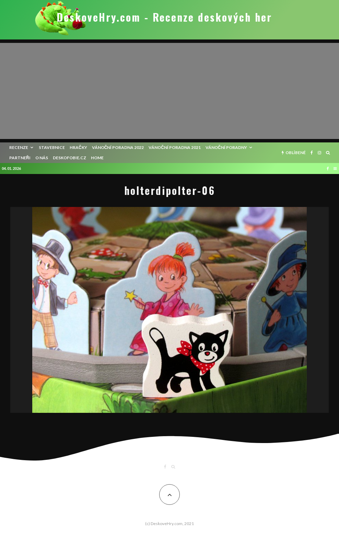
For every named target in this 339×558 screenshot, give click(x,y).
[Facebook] (311, 152)
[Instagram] (319, 152)
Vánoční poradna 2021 (175, 147)
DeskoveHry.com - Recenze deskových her (164, 17)
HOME (97, 157)
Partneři (20, 157)
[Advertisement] (169, 91)
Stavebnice (52, 147)
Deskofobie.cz (69, 157)
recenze (18, 147)
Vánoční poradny (226, 147)
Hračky (78, 147)
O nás (41, 157)
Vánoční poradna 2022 (118, 147)
